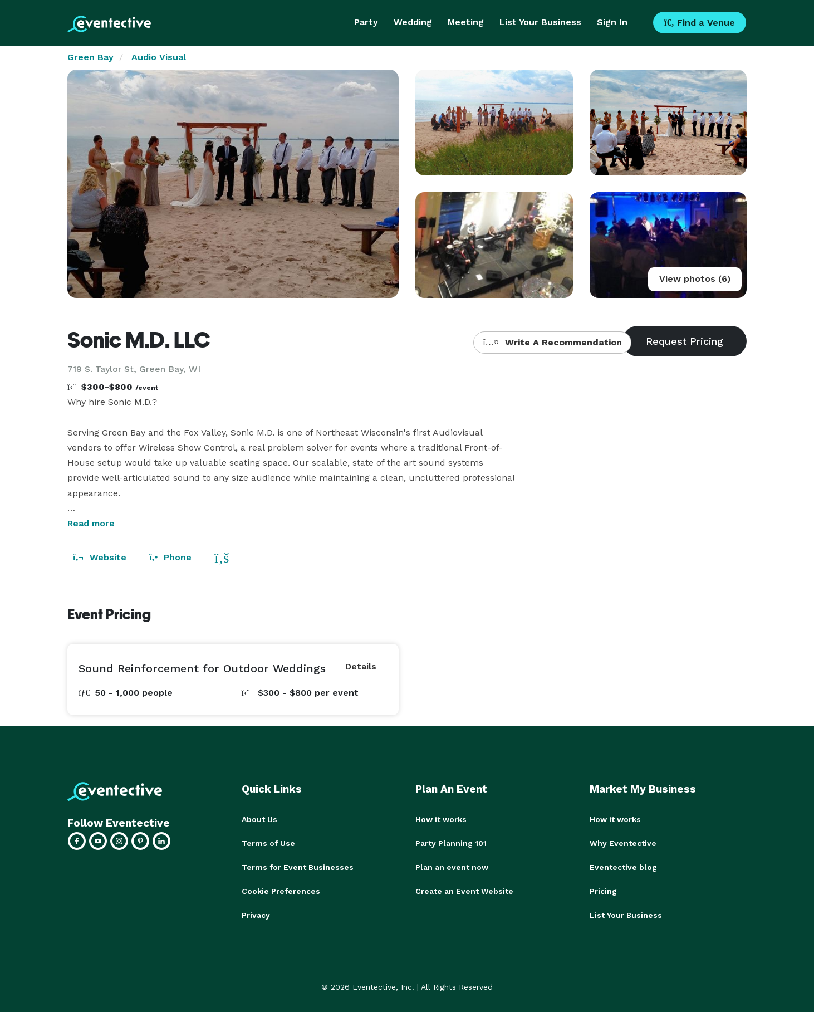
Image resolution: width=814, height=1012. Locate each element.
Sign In (612, 22)
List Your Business (540, 22)
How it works (441, 819)
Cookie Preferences (281, 889)
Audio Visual (158, 57)
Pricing (603, 889)
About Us (259, 819)
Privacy (256, 912)
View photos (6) (694, 278)
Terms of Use (268, 842)
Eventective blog (623, 866)
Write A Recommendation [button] (552, 342)
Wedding (413, 22)
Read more (91, 523)
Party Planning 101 (451, 842)
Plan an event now (451, 866)
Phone (170, 557)
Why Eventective (623, 842)
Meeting (466, 22)
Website (99, 557)
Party (366, 22)
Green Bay (90, 57)
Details (360, 666)
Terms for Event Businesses (298, 866)
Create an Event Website (464, 889)
